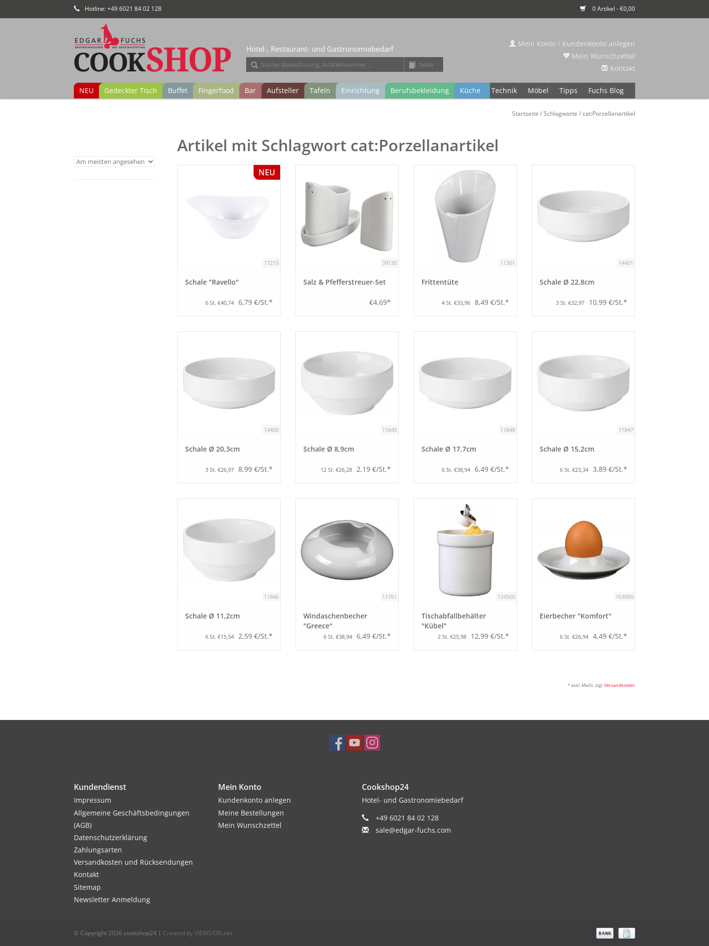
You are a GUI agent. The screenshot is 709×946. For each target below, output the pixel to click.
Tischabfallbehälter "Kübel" (453, 620)
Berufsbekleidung (419, 90)
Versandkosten (619, 685)
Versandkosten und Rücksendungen (133, 862)
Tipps (568, 90)
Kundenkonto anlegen (254, 800)
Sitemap (87, 887)
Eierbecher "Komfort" (576, 615)
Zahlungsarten (98, 849)
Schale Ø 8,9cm (328, 449)
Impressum (92, 800)
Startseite (525, 113)
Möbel (538, 90)
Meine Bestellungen (251, 812)
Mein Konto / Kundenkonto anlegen (572, 43)
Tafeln (320, 90)
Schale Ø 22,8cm (567, 282)
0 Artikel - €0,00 (607, 8)
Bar (250, 90)
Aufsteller (283, 90)
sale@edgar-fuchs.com (413, 830)
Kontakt (618, 68)
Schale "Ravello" (212, 282)
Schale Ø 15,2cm (567, 449)
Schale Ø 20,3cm (212, 449)
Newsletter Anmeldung (112, 899)
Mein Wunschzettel (599, 56)
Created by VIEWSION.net (197, 933)
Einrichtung (360, 90)
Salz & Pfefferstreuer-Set (344, 282)
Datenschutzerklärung (110, 837)
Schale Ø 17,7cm (448, 449)
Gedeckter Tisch (130, 90)
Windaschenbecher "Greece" (335, 620)
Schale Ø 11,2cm (212, 615)
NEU (86, 90)
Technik (504, 90)
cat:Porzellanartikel (608, 113)
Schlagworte (561, 113)
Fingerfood (216, 90)
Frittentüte (439, 282)
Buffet (178, 90)
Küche (470, 90)
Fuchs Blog (606, 90)
